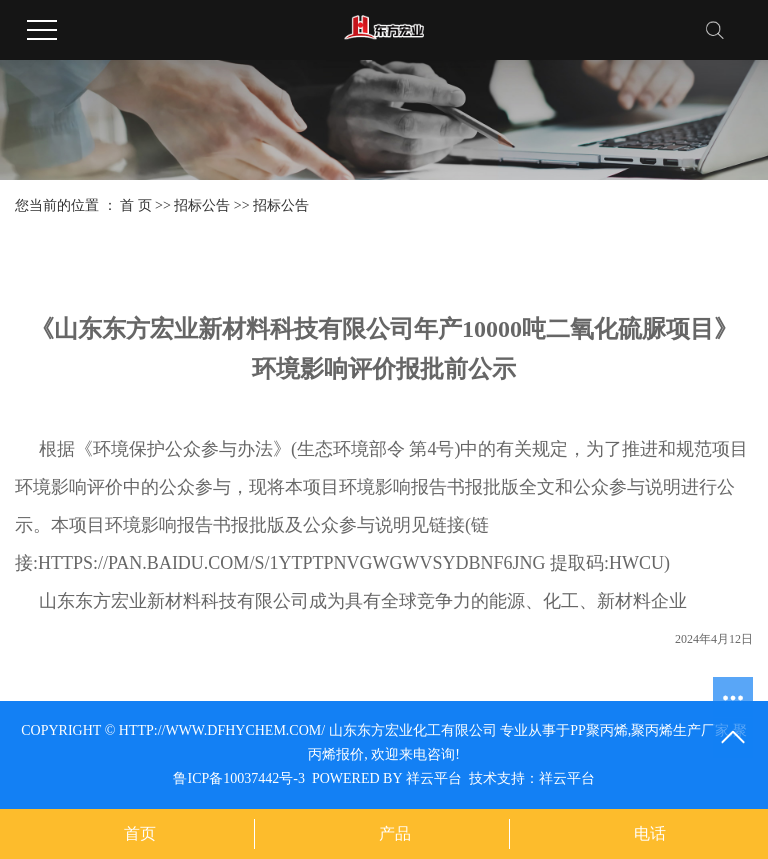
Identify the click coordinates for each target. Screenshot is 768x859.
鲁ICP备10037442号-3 (238, 778)
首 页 (136, 205)
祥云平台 (434, 778)
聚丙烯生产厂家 (680, 730)
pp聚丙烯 (599, 730)
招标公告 (202, 205)
